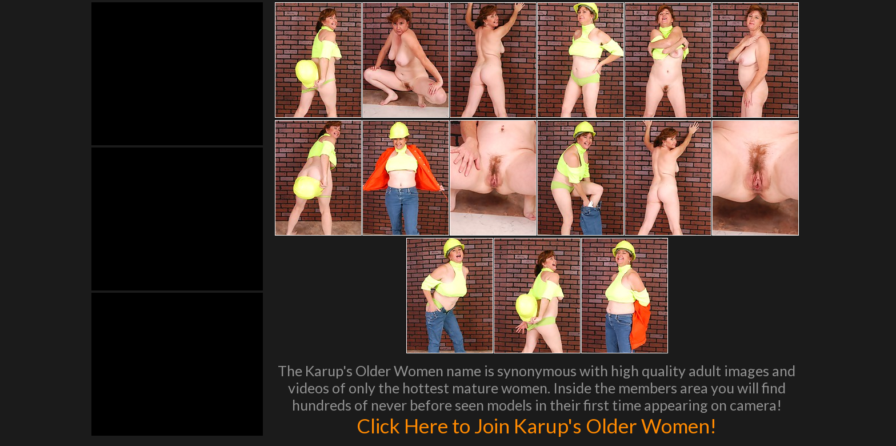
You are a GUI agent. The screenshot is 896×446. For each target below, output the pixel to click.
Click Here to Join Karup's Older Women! (537, 425)
